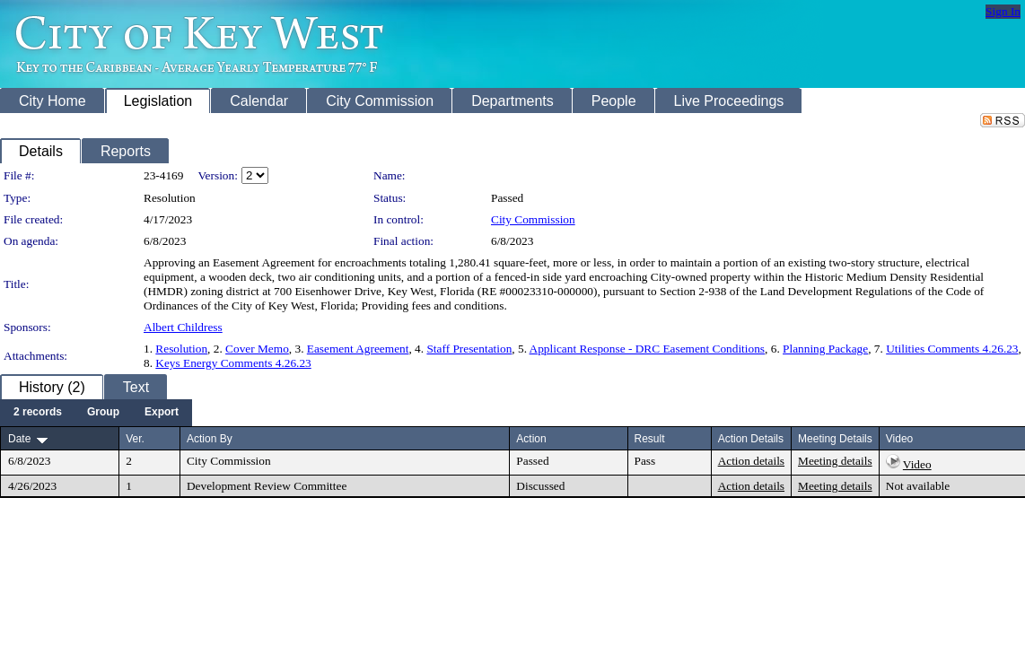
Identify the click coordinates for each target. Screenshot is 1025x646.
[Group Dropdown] (103, 412)
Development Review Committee (266, 486)
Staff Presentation (469, 348)
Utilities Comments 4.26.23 (952, 348)
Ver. (135, 438)
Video (917, 464)
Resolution (181, 348)
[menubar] (96, 412)
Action (531, 438)
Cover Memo (257, 348)
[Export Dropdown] (161, 412)
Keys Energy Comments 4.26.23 (233, 363)
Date (19, 438)
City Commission (533, 219)
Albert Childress (183, 327)
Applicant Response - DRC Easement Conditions (647, 348)
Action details (751, 460)
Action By (209, 438)
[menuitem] (37, 412)
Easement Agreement (358, 348)
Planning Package (825, 348)
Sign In (1003, 11)
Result (650, 438)
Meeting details (835, 460)
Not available (918, 486)
